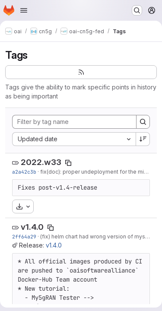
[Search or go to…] (137, 10)
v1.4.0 (32, 227)
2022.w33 (41, 162)
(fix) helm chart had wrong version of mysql (95, 236)
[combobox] (74, 139)
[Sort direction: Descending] (143, 139)
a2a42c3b (24, 171)
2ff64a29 (24, 236)
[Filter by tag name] (74, 122)
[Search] (143, 122)
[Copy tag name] (68, 163)
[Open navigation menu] (24, 10)
